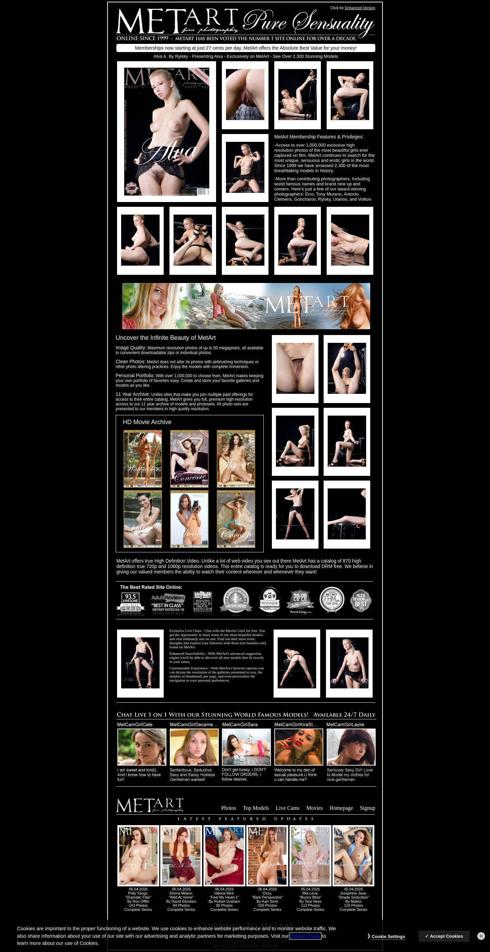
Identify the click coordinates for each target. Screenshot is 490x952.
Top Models (256, 808)
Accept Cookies (446, 940)
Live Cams (288, 808)
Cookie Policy (305, 940)
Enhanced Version (360, 8)
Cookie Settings (388, 941)
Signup (367, 808)
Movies (314, 808)
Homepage (341, 808)
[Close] (481, 941)
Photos (228, 808)
